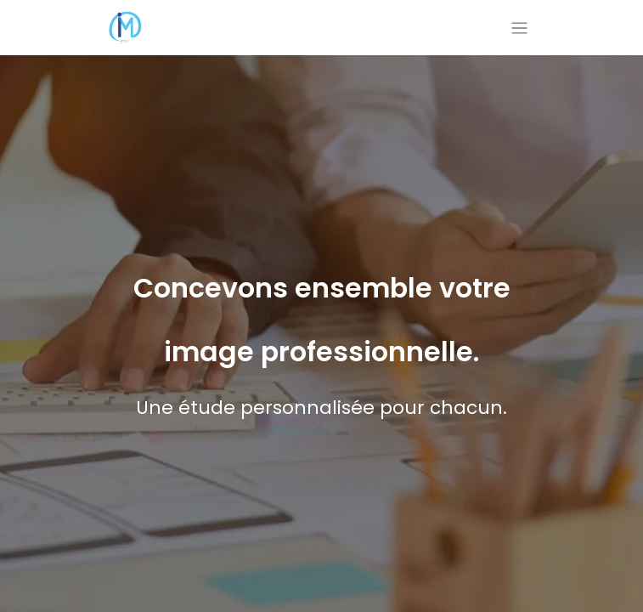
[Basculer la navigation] (519, 27)
